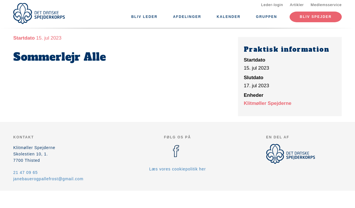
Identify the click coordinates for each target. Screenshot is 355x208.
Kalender (229, 17)
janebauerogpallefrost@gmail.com (48, 179)
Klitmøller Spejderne (267, 103)
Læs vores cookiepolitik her (177, 169)
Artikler (297, 5)
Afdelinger (187, 17)
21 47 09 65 (25, 172)
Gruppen (266, 17)
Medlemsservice (326, 5)
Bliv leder (144, 17)
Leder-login (272, 5)
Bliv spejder (316, 17)
